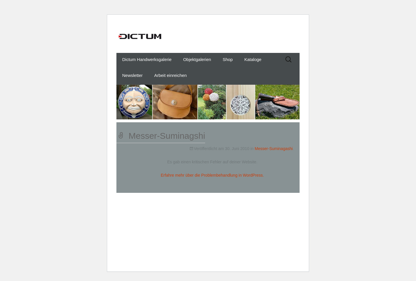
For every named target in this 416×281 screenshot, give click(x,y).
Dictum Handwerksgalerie (147, 59)
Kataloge (252, 59)
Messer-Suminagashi (274, 148)
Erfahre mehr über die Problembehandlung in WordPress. (212, 175)
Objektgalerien (197, 59)
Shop (228, 59)
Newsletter (132, 75)
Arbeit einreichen (170, 75)
